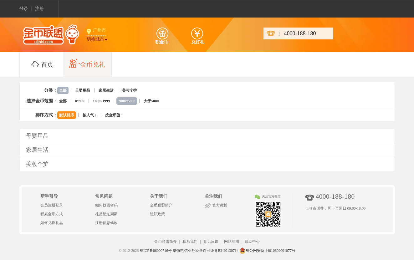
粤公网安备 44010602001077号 (267, 250)
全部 (63, 90)
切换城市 (95, 39)
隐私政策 (157, 214)
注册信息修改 (106, 223)
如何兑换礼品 (51, 223)
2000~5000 (126, 101)
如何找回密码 (106, 205)
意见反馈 (210, 241)
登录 (23, 8)
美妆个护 (129, 90)
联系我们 (189, 241)
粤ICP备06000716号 (156, 250)
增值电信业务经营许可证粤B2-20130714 (205, 250)
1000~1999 (101, 101)
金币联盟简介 (161, 205)
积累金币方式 (51, 214)
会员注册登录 (51, 205)
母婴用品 (82, 90)
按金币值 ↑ (114, 115)
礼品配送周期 (106, 214)
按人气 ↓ (90, 115)
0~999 (79, 101)
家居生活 (106, 90)
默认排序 (66, 115)
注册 (39, 8)
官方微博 (219, 205)
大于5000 (151, 101)
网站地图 (231, 241)
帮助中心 (252, 241)
